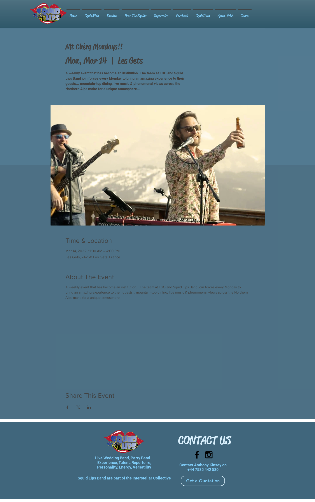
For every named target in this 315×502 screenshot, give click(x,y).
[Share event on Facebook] (67, 407)
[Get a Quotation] (203, 481)
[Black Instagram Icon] (209, 455)
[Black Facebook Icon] (197, 455)
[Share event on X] (78, 407)
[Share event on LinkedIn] (89, 407)
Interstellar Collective (152, 478)
